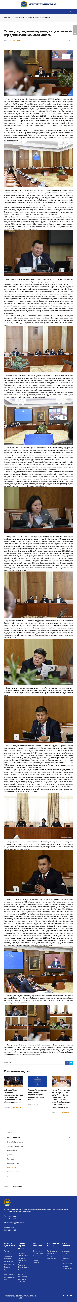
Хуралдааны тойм (13, 1163)
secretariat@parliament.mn (15, 1223)
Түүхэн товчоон (9, 1254)
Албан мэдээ (46, 17)
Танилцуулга (8, 1251)
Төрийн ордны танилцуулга (52, 1252)
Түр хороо (10, 1159)
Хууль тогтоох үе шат (9, 1271)
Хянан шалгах (8, 1274)
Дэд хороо (10, 1155)
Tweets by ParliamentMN (13, 1186)
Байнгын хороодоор (22, 1271)
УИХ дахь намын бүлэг (9, 1278)
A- (75, 27)
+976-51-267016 (12, 1216)
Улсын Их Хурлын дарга (15, 1142)
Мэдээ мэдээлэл (20, 17)
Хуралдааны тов (9, 1264)
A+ (75, 33)
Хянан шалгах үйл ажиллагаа (38, 1257)
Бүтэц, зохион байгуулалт (8, 1257)
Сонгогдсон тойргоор (22, 1280)
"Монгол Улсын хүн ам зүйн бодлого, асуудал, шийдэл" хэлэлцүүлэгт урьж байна (37, 1095)
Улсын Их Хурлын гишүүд (15, 1146)
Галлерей (50, 1256)
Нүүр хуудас (7, 17)
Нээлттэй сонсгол (13, 1172)
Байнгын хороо (12, 1150)
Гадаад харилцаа (36, 1261)
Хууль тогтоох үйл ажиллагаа (38, 1252)
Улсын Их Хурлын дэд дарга (22, 1260)
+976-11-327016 (12, 1218)
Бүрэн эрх (7, 1267)
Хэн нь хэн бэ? (8, 1261)
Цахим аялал (51, 1258)
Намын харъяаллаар (22, 1275)
